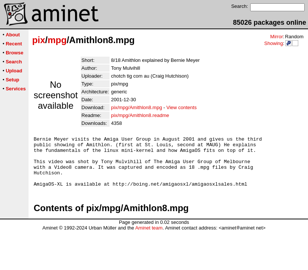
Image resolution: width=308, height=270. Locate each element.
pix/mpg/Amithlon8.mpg (136, 107)
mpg (57, 40)
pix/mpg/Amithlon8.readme (140, 115)
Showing (273, 43)
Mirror (276, 36)
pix (38, 40)
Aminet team (148, 238)
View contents (181, 107)
